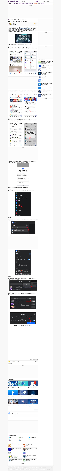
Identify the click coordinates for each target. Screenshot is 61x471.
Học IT (39, 3)
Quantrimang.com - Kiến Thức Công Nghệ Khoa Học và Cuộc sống (13, 1)
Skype (20, 440)
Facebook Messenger (32, 437)
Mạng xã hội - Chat (20, 19)
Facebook (24, 19)
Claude (20, 3)
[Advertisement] (30, 12)
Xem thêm (23, 463)
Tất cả (10, 3)
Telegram (31, 439)
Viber (10, 440)
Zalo (10, 437)
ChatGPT (23, 3)
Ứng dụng (15, 19)
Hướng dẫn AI (16, 3)
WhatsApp (21, 437)
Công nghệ (35, 3)
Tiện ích (42, 3)
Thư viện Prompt (31, 3)
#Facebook (10, 363)
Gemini (27, 3)
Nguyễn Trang (13, 24)
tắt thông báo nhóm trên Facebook (25, 28)
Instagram (21, 439)
